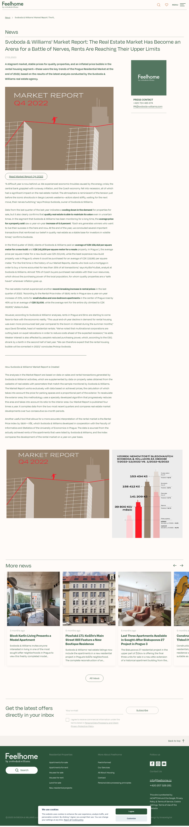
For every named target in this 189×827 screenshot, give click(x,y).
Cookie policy (77, 820)
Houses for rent (56, 778)
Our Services (104, 768)
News (8, 18)
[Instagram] (158, 765)
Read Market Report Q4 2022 (27, 177)
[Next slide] (180, 566)
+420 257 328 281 (160, 786)
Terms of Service (165, 802)
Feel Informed (104, 763)
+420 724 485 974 (143, 104)
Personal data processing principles (114, 784)
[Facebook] (152, 765)
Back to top (176, 742)
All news (94, 679)
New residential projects (60, 789)
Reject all (68, 820)
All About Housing (106, 773)
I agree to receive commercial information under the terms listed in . (93, 724)
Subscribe (142, 711)
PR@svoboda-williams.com (147, 107)
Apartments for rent (58, 768)
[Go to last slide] (173, 566)
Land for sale (55, 784)
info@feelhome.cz (161, 781)
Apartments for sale (58, 763)
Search (22, 771)
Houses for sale (56, 773)
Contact (102, 778)
